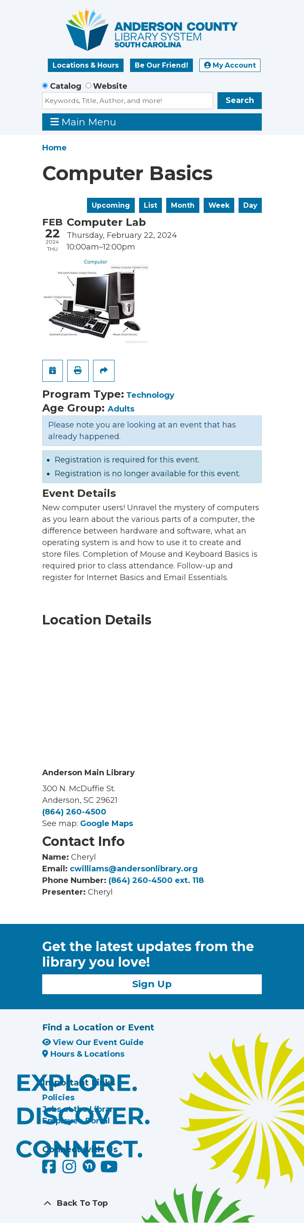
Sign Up (152, 984)
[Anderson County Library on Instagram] (70, 1169)
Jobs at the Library (80, 1109)
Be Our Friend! (161, 65)
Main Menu (83, 121)
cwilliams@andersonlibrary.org (134, 869)
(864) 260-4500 (74, 812)
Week (219, 205)
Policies (58, 1097)
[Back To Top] (152, 1203)
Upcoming (111, 205)
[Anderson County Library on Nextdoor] (89, 1166)
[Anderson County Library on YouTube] (109, 1169)
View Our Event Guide (93, 1042)
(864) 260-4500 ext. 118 (156, 880)
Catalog (65, 86)
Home (54, 148)
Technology (150, 395)
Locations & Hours (86, 65)
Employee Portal (76, 1121)
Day (250, 205)
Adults (121, 409)
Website (110, 86)
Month (183, 205)
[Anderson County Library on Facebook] (50, 1169)
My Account (230, 65)
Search (240, 100)
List (150, 205)
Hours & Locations (83, 1054)
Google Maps (106, 823)
